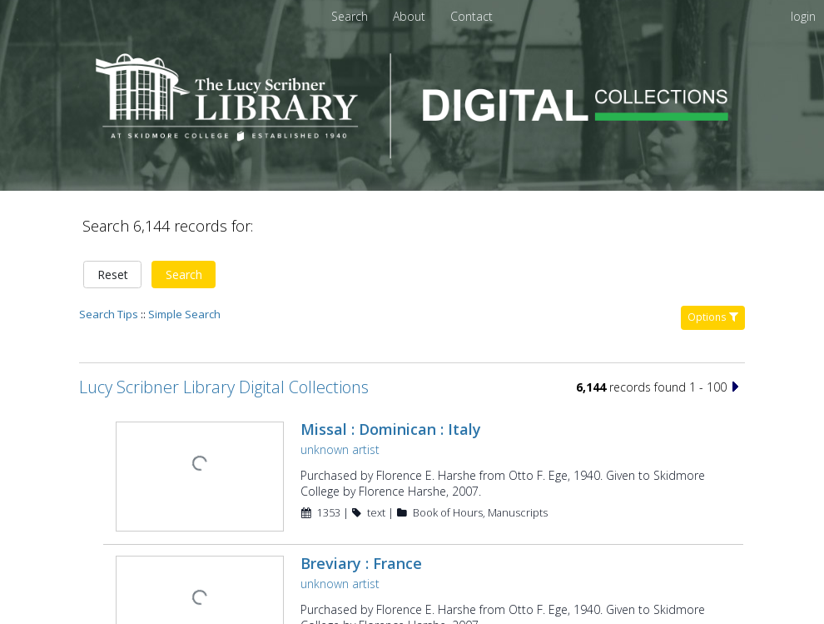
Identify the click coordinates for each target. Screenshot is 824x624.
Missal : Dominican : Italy (389, 372)
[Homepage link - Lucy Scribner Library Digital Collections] (412, 154)
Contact (471, 16)
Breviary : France (359, 504)
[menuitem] (410, 16)
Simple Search (184, 256)
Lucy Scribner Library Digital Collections (224, 329)
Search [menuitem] (349, 16)
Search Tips (108, 256)
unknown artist (338, 392)
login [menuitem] (803, 16)
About (411, 16)
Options (712, 259)
